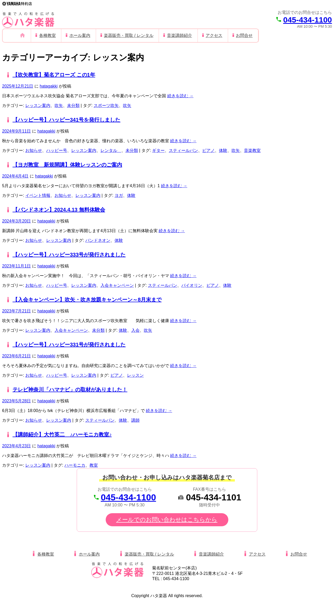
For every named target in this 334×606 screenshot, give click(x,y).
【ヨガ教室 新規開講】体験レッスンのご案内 (67, 165)
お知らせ (33, 150)
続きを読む (180, 96)
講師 (135, 420)
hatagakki (49, 86)
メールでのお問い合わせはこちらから (166, 519)
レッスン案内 (37, 105)
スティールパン (183, 150)
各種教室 (47, 35)
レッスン (135, 375)
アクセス (214, 35)
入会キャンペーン (117, 285)
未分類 (73, 105)
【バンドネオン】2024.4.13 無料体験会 (59, 210)
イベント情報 (37, 195)
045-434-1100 (307, 19)
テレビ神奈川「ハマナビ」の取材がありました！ (70, 389)
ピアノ (208, 150)
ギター (158, 150)
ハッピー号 (56, 150)
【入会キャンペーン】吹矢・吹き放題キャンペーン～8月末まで (87, 299)
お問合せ (244, 35)
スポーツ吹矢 (106, 105)
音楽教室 (252, 150)
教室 (94, 465)
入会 (135, 330)
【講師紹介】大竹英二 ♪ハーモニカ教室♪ (62, 434)
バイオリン (191, 285)
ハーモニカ (74, 465)
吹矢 (59, 105)
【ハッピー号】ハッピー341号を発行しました (66, 120)
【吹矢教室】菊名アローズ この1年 (54, 75)
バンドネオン (97, 240)
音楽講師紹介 (179, 35)
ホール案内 (79, 35)
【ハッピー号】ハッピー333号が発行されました (69, 255)
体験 (223, 150)
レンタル (110, 150)
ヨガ (119, 195)
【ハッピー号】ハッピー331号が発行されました (69, 344)
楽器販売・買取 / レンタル (128, 35)
